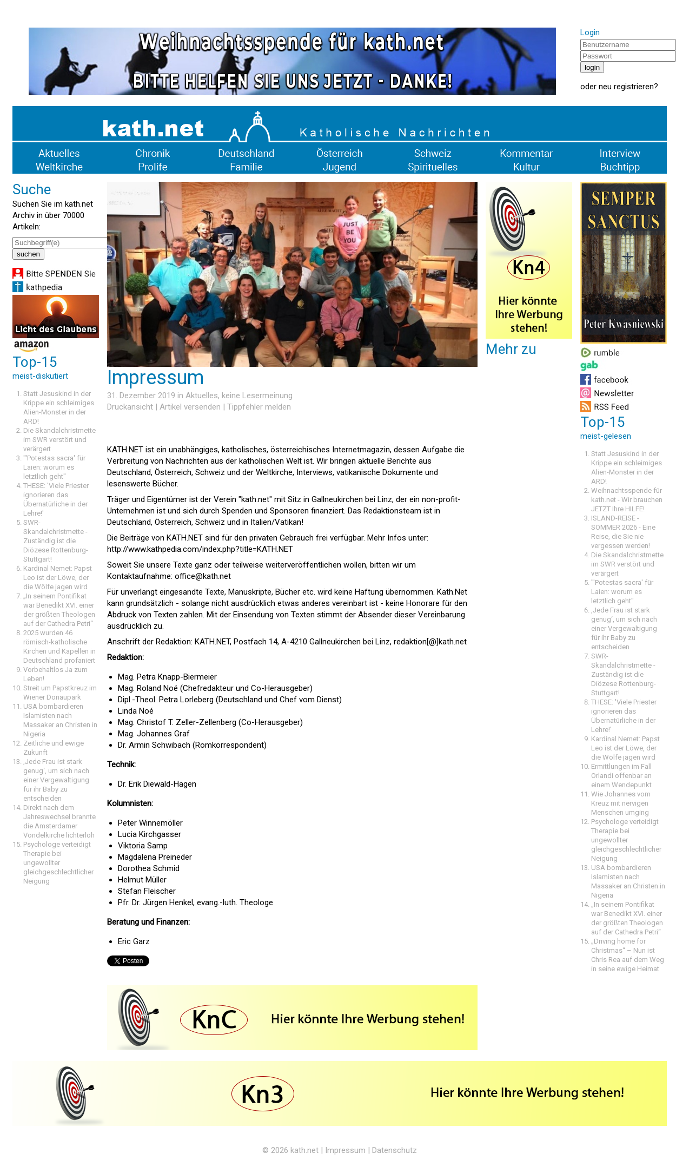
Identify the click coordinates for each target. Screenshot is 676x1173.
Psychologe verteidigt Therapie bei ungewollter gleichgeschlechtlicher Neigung (58, 862)
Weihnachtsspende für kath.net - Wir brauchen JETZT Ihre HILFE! (626, 499)
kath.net (304, 1150)
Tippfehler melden (259, 407)
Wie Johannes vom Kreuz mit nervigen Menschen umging (621, 803)
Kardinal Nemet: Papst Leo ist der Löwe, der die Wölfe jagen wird (57, 577)
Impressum (345, 1150)
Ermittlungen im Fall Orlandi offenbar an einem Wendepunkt (621, 775)
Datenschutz (394, 1150)
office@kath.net (203, 576)
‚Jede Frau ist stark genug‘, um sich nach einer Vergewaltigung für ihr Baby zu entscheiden (56, 779)
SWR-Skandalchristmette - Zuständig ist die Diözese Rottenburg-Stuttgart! (55, 540)
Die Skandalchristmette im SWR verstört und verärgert (59, 439)
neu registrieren (626, 86)
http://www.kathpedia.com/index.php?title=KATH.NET (200, 549)
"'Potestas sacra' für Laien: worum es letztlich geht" (54, 467)
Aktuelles (201, 395)
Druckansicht (130, 407)
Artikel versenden (190, 407)
